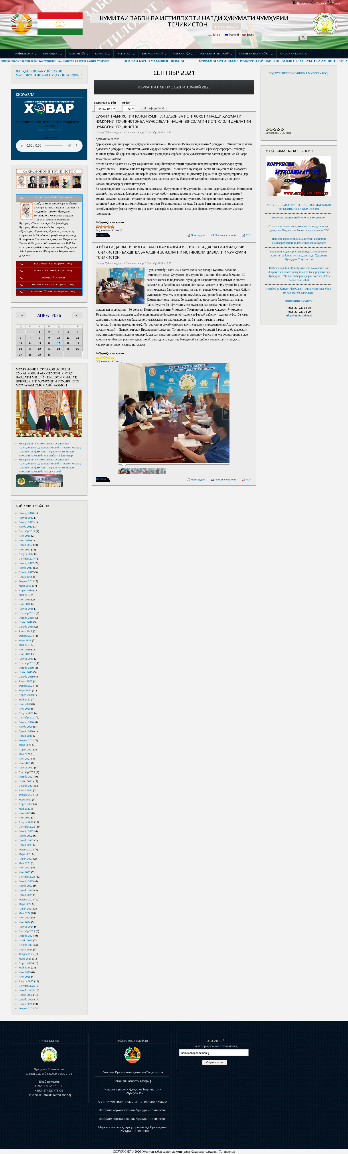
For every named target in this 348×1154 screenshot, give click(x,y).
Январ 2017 (25, 544)
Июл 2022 (25, 817)
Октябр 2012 (26, 522)
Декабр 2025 (26, 999)
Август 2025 (26, 981)
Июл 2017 (25, 549)
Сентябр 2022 (27, 826)
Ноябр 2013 (26, 526)
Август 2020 (26, 713)
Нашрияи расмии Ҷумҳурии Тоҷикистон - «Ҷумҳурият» (133, 1091)
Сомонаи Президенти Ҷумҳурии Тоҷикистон (133, 1072)
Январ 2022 (25, 790)
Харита (318, 3)
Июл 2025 (25, 976)
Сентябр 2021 (27, 772)
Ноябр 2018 (26, 622)
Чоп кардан (196, 235)
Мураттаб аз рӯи (105, 102)
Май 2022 (24, 808)
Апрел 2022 (26, 804)
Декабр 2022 (26, 840)
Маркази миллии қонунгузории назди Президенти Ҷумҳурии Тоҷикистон (132, 1128)
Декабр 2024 (26, 944)
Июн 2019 (25, 649)
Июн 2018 (25, 599)
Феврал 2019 (26, 635)
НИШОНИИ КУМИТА (293, 53)
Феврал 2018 (26, 581)
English (248, 34)
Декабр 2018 (26, 626)
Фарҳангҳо (183, 53)
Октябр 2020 (26, 722)
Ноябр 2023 (26, 885)
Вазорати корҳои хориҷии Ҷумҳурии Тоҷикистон (132, 1110)
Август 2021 (26, 767)
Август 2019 (26, 658)
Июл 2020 (25, 708)
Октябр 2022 (26, 831)
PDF (246, 235)
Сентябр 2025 (27, 985)
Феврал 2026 (26, 1008)
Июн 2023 (25, 867)
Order (126, 102)
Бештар (101, 235)
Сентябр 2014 (27, 531)
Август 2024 (26, 926)
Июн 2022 (25, 813)
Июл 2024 (25, 922)
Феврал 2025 (26, 954)
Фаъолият (126, 53)
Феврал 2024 (26, 899)
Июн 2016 (25, 540)
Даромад (301, 3)
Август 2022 (26, 822)
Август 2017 (26, 554)
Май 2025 (24, 967)
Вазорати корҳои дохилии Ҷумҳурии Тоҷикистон (132, 1118)
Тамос (333, 3)
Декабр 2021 (26, 785)
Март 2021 (25, 744)
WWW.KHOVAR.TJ (49, 130)
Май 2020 (24, 699)
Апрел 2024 (26, 908)
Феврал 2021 (26, 740)
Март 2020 (25, 690)
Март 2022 (25, 799)
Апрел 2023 (26, 858)
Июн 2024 (25, 917)
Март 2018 (25, 585)
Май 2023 (24, 863)
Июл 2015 (25, 535)
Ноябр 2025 (26, 994)
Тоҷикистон (25, 53)
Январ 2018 (25, 576)
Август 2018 (26, 608)
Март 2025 (25, 958)
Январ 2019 (25, 631)
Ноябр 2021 (26, 781)
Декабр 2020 (26, 731)
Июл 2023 (25, 872)
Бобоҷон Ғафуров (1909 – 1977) (53, 263)
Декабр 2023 (26, 890)
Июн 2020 (25, 704)
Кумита (102, 53)
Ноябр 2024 (26, 940)
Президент (52, 53)
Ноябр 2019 (26, 672)
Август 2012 (26, 517)
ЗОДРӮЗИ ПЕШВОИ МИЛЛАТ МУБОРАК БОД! (298, 73)
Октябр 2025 (26, 990)
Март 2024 (25, 904)
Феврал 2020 (26, 685)
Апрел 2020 (26, 694)
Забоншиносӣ (154, 53)
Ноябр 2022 (26, 835)
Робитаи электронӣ (216, 53)
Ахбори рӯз (78, 53)
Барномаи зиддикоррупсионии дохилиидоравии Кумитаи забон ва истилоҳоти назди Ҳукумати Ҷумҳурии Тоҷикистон (299, 255)
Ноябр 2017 (26, 567)
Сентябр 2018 (27, 613)
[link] (174, 87)
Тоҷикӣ (214, 34)
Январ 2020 (25, 681)
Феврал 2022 (26, 794)
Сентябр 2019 (27, 663)
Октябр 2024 (26, 935)
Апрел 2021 (26, 749)
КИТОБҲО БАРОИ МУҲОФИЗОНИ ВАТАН (166, 61)
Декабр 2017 (26, 572)
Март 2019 (25, 640)
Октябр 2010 (26, 513)
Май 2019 (24, 644)
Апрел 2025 (26, 963)
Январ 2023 (25, 844)
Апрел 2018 (26, 590)
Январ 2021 (25, 735)
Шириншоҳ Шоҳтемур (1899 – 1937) (53, 291)
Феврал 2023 (26, 849)
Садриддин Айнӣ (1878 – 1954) (53, 197)
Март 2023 (25, 854)
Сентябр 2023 (27, 876)
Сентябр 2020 (27, 717)
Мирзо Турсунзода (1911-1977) (53, 270)
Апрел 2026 (49, 315)
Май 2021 (24, 754)
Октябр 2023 (26, 881)
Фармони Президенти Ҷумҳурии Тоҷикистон (298, 217)
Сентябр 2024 (27, 931)
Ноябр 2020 (26, 726)
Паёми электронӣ (223, 235)
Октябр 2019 (26, 667)
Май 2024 (24, 913)
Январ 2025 (25, 949)
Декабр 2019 (26, 676)
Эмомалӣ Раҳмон (53, 277)
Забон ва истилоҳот (256, 53)
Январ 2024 (25, 894)
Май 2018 (24, 594)
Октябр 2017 (26, 563)
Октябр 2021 (26, 776)
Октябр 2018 (26, 617)
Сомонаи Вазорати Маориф (133, 1081)
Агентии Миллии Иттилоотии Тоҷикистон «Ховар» (133, 1101)
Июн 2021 (25, 758)
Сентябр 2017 (27, 558)
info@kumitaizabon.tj (298, 315)
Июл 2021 (25, 763)
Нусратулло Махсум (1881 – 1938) (53, 284)
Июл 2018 (25, 604)
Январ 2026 (25, 1004)
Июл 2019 (25, 654)
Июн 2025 (25, 972)
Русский (232, 34)
